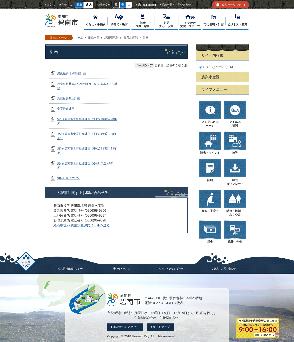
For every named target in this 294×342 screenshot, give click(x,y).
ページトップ (26, 262)
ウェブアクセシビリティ (172, 268)
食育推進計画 (65, 108)
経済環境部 (111, 37)
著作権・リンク (121, 268)
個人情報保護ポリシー (70, 268)
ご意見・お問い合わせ (223, 268)
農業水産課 (131, 37)
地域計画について (68, 178)
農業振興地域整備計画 (71, 73)
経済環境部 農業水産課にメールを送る (81, 225)
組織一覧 (93, 37)
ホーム (79, 37)
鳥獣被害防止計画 (68, 98)
